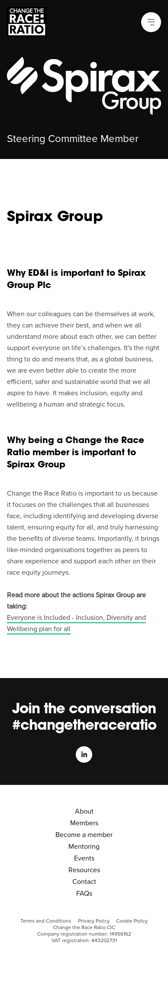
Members (84, 823)
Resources (84, 870)
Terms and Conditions (45, 921)
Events (84, 858)
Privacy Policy (94, 921)
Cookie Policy (132, 921)
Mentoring (84, 846)
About (84, 811)
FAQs (84, 893)
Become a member (84, 835)
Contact (84, 881)
